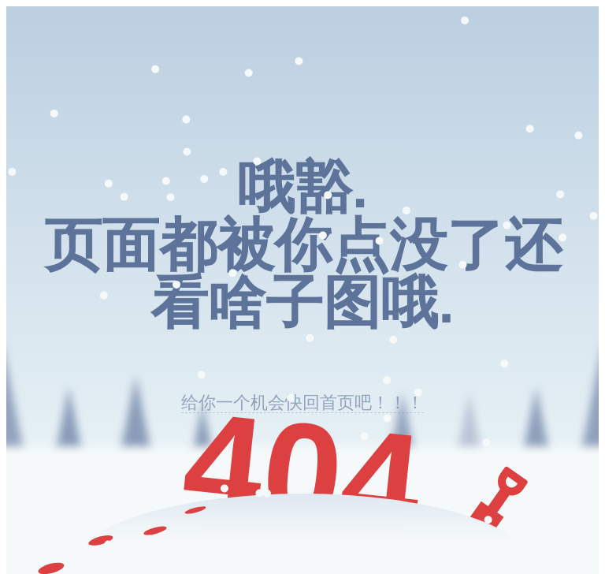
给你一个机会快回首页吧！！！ (302, 402)
